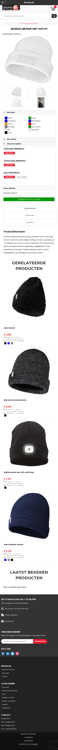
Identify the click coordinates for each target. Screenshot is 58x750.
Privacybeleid (28, 740)
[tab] (30, 208)
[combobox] (28, 16)
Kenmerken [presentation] (29, 222)
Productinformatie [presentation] (30, 208)
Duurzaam (5, 673)
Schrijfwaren (6, 708)
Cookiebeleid (28, 737)
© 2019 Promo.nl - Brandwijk (28, 744)
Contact (4, 676)
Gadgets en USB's (8, 697)
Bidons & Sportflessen (9, 691)
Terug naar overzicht (30, 23)
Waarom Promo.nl (8, 669)
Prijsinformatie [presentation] (29, 215)
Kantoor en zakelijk (8, 701)
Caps (3, 694)
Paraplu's (5, 704)
